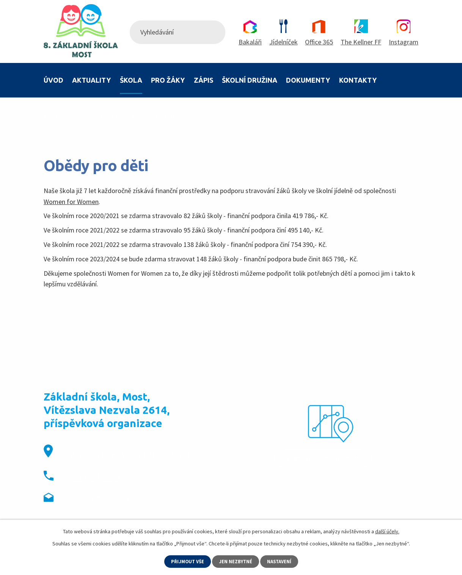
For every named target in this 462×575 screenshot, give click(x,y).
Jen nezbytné (235, 561)
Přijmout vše (186, 561)
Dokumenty (308, 80)
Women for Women (71, 201)
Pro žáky (168, 80)
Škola (131, 80)
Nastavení (281, 561)
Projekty (109, 116)
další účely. (387, 530)
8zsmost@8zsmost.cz (102, 500)
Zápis (203, 80)
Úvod (53, 80)
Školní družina (249, 80)
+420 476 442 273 (93, 477)
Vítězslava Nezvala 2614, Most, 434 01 (128, 455)
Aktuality (91, 80)
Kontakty (358, 80)
